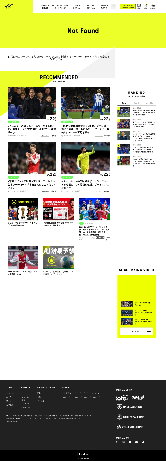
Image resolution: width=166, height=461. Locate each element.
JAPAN (45, 6)
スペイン (95, 393)
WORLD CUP (60, 6)
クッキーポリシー (50, 418)
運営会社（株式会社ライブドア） (71, 418)
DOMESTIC (77, 6)
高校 (39, 393)
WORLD (92, 6)
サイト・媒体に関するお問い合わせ (19, 415)
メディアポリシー (34, 418)
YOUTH (104, 6)
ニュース (10, 393)
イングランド (67, 393)
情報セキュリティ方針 (83, 415)
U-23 (8, 401)
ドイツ (86, 393)
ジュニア (41, 401)
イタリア (77, 393)
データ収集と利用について (16, 418)
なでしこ (10, 405)
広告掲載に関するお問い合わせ (46, 415)
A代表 (8, 397)
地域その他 (25, 407)
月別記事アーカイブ (14, 422)
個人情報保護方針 (66, 415)
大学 (39, 397)
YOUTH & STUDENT (46, 387)
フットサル (25, 403)
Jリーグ (24, 393)
